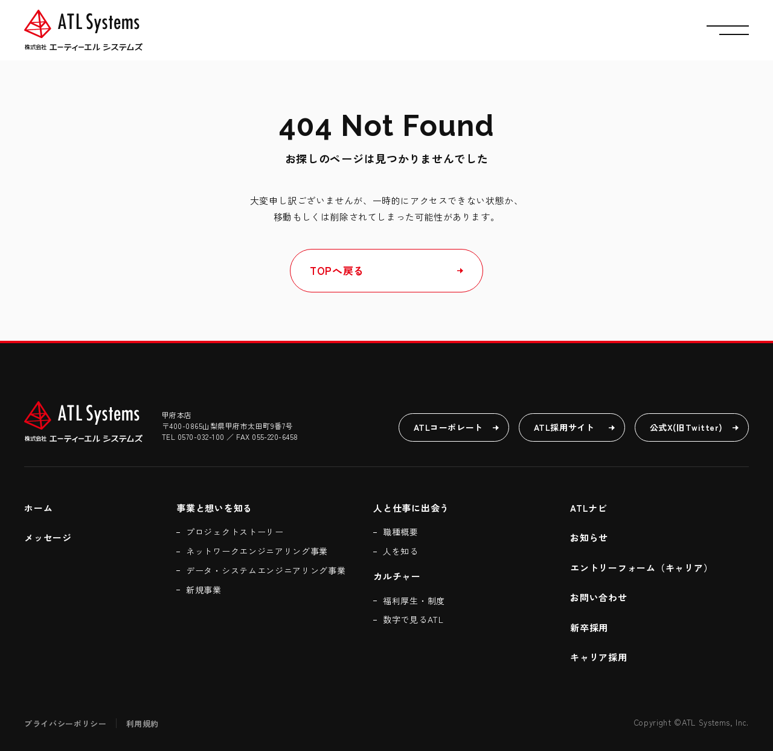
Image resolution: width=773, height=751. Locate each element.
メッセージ (48, 537)
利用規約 (142, 723)
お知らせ (589, 537)
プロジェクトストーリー (235, 532)
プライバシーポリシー (65, 723)
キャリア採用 (598, 657)
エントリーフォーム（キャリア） (643, 567)
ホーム (38, 507)
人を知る (401, 551)
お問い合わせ (598, 597)
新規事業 (204, 590)
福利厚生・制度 (414, 601)
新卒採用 (589, 627)
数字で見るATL (413, 619)
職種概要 (401, 532)
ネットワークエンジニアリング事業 (257, 551)
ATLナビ (589, 507)
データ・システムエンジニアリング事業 (266, 570)
